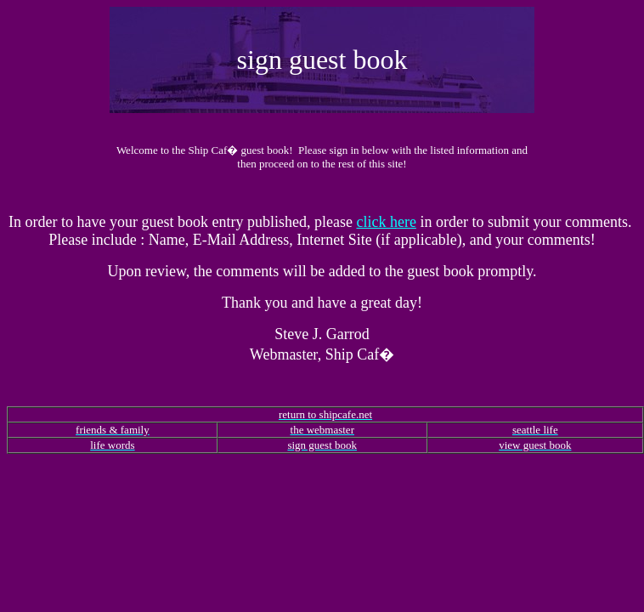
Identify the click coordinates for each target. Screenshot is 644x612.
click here (385, 221)
